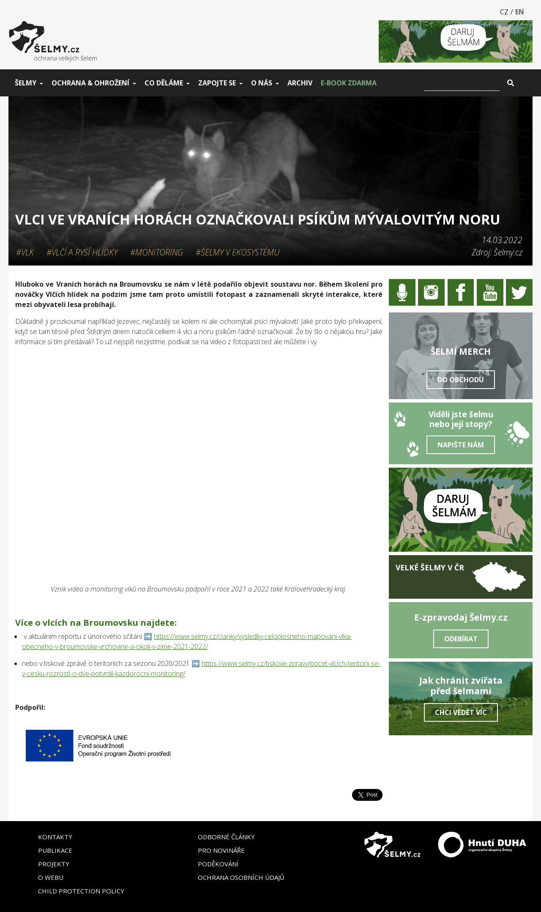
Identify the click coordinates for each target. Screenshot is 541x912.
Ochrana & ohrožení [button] (90, 83)
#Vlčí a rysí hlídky (81, 252)
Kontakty (55, 837)
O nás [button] (261, 83)
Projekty (53, 864)
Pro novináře (221, 850)
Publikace (55, 850)
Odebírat (461, 639)
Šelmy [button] (25, 83)
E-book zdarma (349, 83)
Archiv (299, 83)
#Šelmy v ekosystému (237, 252)
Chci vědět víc (461, 712)
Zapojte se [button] (217, 83)
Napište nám (460, 444)
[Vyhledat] (462, 83)
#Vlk (25, 252)
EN (519, 11)
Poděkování (218, 864)
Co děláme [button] (164, 83)
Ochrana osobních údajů (241, 877)
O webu (50, 877)
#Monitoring (156, 252)
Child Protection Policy (81, 891)
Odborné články (226, 837)
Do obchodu (460, 379)
